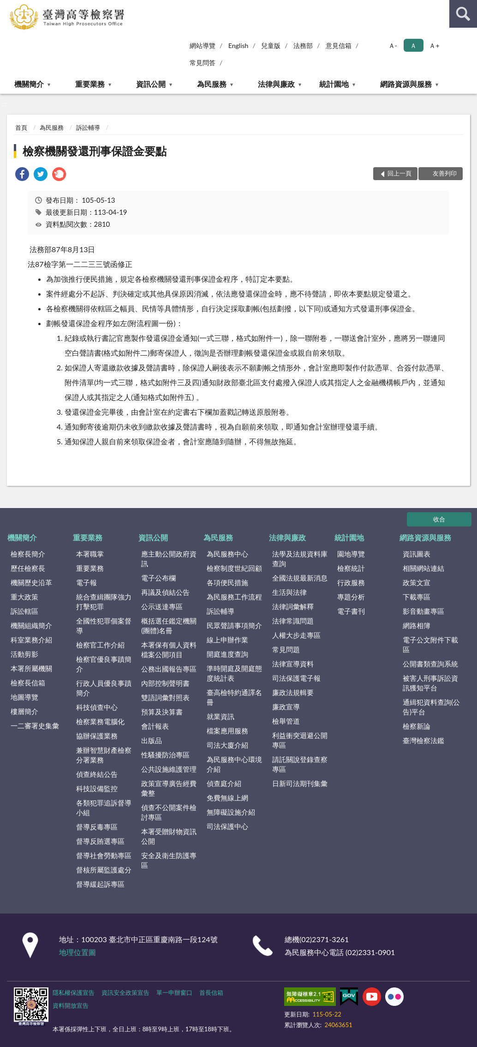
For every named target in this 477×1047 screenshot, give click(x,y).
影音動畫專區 (423, 611)
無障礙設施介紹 (231, 812)
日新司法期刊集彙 (300, 783)
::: (7, 7)
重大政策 (24, 597)
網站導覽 (202, 45)
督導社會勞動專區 (103, 855)
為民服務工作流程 (234, 597)
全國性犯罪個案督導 (103, 626)
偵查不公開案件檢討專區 (169, 812)
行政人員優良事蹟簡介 (103, 688)
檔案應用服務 (227, 730)
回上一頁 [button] (399, 173)
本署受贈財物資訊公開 (169, 836)
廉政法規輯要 (293, 692)
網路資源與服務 (406, 83)
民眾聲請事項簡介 (234, 625)
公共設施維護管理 (169, 769)
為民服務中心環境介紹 (234, 764)
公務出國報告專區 (169, 669)
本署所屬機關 (31, 668)
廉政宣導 (286, 706)
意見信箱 (339, 45)
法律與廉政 (276, 83)
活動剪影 (24, 654)
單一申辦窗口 (174, 992)
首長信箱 (211, 992)
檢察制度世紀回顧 (234, 568)
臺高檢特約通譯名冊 (234, 697)
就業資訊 (220, 716)
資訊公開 (151, 83)
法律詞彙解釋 (293, 606)
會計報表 (155, 726)
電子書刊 (351, 611)
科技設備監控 (97, 788)
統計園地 (334, 83)
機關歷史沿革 (31, 582)
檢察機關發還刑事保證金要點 (95, 150)
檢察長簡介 (28, 554)
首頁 (21, 127)
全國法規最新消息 (300, 578)
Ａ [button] (413, 45)
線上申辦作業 (227, 639)
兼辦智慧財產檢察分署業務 (103, 755)
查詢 (463, 14)
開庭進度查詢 (227, 654)
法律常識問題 (293, 621)
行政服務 (351, 582)
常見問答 (202, 63)
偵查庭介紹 (224, 783)
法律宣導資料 (293, 664)
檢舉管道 (286, 721)
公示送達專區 (162, 606)
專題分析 (351, 597)
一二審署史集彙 (35, 725)
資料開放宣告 (71, 1005)
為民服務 (212, 83)
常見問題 (286, 649)
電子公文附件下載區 (430, 644)
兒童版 (270, 45)
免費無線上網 (227, 797)
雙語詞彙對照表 (165, 697)
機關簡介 (29, 83)
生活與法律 (289, 592)
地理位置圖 (77, 952)
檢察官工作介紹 (100, 645)
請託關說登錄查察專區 (300, 764)
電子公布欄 (158, 578)
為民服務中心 (227, 554)
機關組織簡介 (31, 625)
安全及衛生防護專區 (169, 860)
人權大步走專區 (296, 635)
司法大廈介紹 (227, 745)
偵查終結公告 (97, 774)
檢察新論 (416, 726)
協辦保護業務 (97, 736)
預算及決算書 (162, 712)
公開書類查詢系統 (430, 664)
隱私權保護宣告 (74, 992)
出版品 (151, 740)
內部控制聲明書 (165, 683)
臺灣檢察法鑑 (423, 740)
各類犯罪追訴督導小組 (103, 808)
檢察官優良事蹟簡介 (103, 664)
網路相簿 (416, 625)
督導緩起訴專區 (100, 884)
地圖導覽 (24, 697)
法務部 (303, 45)
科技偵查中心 (97, 707)
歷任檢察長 (28, 568)
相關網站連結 (423, 568)
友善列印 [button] (445, 173)
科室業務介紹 (31, 639)
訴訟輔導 (88, 127)
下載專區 (416, 597)
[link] (22, 175)
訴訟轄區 (24, 611)
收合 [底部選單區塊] (439, 519)
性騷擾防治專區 (165, 754)
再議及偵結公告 (165, 592)
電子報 (86, 582)
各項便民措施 (227, 582)
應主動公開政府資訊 (169, 559)
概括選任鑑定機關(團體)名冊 (169, 626)
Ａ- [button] (392, 45)
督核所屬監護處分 (103, 869)
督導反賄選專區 (100, 841)
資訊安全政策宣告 (125, 992)
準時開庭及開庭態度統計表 (234, 673)
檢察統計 (351, 568)
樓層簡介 (24, 711)
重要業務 (90, 83)
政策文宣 (416, 582)
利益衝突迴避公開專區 (300, 740)
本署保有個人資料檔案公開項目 (169, 650)
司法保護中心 (227, 826)
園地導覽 (351, 554)
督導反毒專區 (97, 827)
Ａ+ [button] (434, 45)
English (238, 45)
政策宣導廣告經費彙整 (169, 788)
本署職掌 (90, 554)
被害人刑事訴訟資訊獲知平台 (430, 683)
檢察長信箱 (28, 682)
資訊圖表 (416, 554)
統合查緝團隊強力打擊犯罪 (103, 602)
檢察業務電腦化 (100, 721)
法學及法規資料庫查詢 (300, 559)
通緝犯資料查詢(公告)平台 (431, 707)
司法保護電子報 (296, 678)
